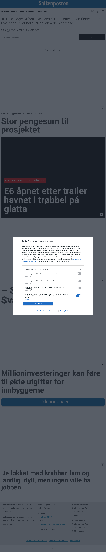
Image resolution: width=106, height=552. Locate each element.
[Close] (89, 241)
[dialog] (53, 276)
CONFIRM (38, 303)
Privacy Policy (64, 311)
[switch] (78, 273)
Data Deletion (41, 311)
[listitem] (53, 269)
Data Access (53, 311)
